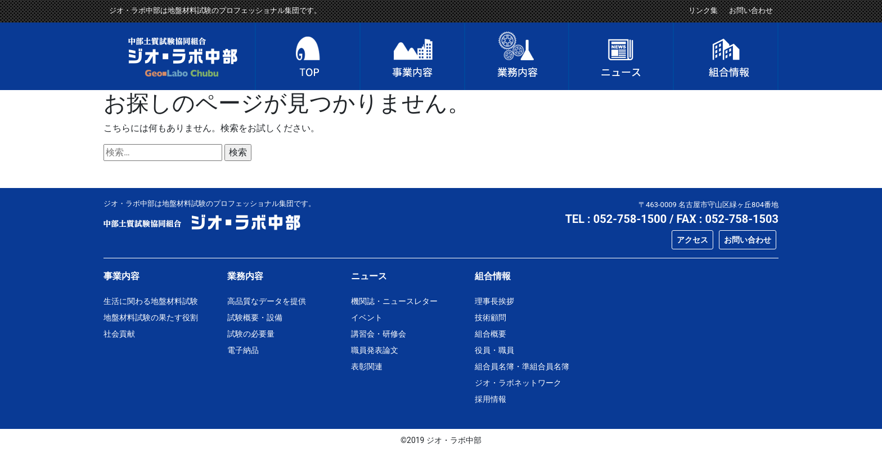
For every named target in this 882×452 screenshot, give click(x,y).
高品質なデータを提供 (266, 301)
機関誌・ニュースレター (394, 301)
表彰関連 (366, 366)
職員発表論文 (374, 350)
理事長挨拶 (494, 301)
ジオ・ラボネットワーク (518, 382)
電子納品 (243, 350)
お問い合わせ (751, 10)
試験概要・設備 (254, 317)
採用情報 (490, 399)
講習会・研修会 (378, 333)
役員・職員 (494, 350)
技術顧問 (490, 317)
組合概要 (490, 333)
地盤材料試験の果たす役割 (151, 317)
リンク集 (703, 10)
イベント (366, 317)
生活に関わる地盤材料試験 (151, 301)
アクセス (692, 239)
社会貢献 (119, 333)
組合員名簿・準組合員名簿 (522, 366)
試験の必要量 (250, 333)
